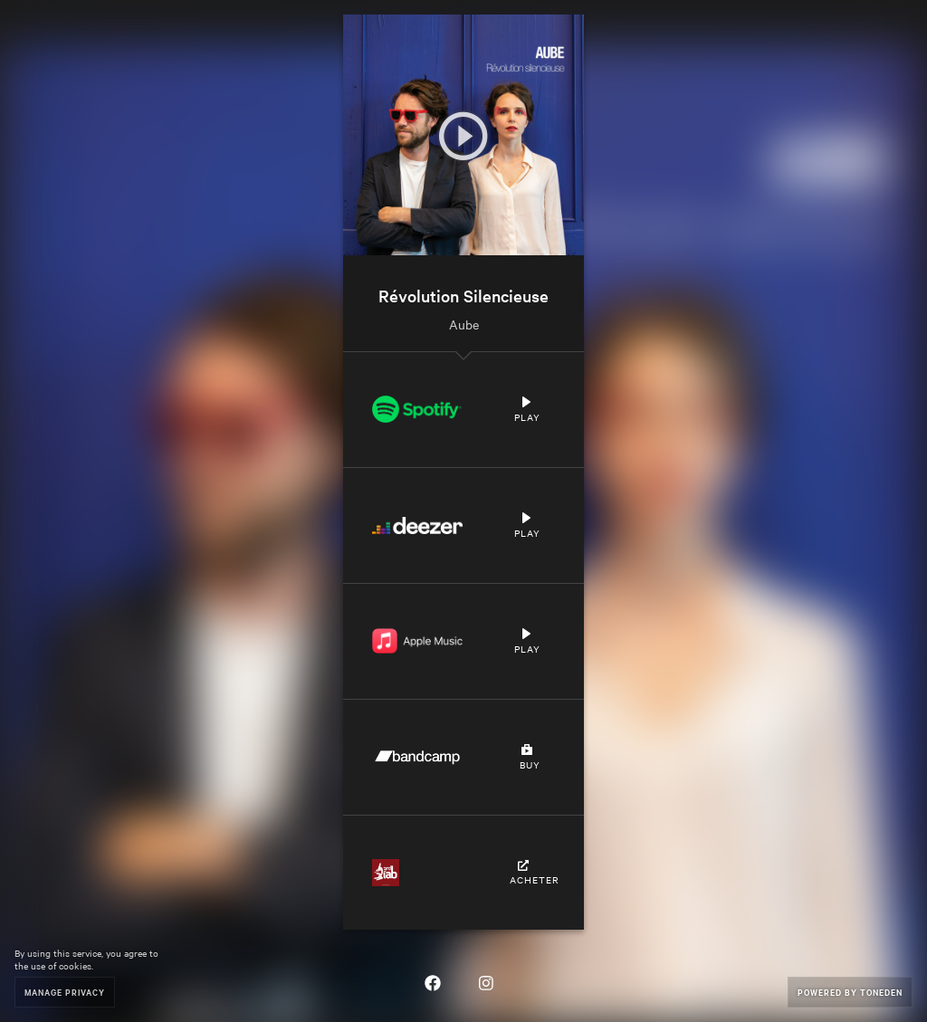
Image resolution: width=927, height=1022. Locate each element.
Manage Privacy (64, 991)
